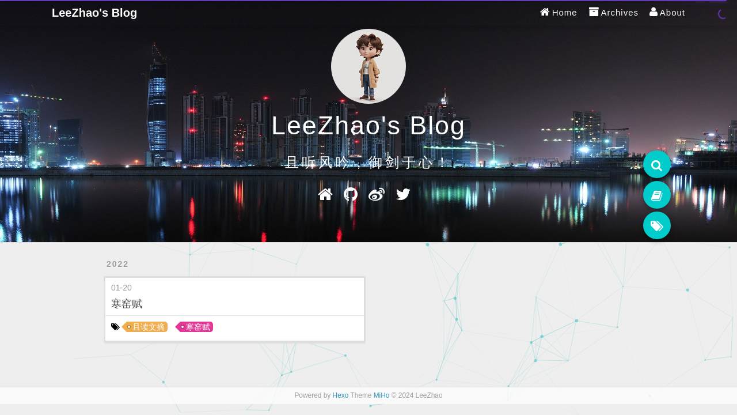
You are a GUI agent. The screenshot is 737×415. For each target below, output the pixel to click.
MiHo (382, 395)
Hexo (341, 395)
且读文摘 (148, 326)
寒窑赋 (126, 304)
